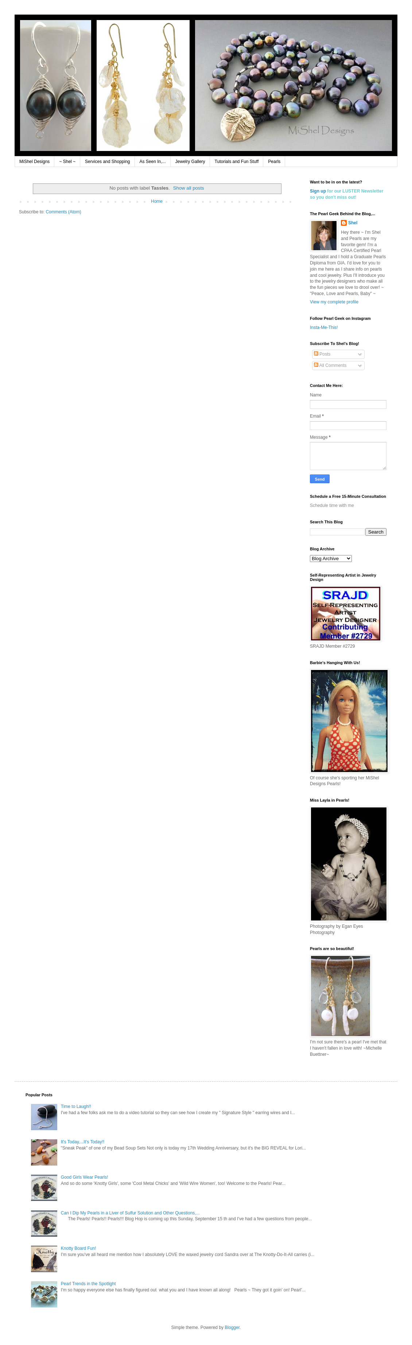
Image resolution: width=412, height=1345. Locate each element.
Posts (322, 354)
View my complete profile (334, 302)
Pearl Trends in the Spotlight (88, 1283)
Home (157, 201)
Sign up (318, 191)
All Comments (330, 365)
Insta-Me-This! (324, 327)
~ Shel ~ (67, 161)
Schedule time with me (332, 505)
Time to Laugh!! (76, 1106)
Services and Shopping (107, 161)
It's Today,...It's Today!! (82, 1141)
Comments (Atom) (63, 211)
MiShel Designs (34, 161)
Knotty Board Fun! (78, 1248)
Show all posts (188, 188)
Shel (352, 222)
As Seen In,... (153, 161)
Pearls (274, 161)
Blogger (232, 1327)
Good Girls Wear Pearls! (84, 1177)
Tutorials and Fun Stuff (237, 161)
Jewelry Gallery (190, 161)
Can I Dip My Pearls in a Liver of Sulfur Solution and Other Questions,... (130, 1213)
